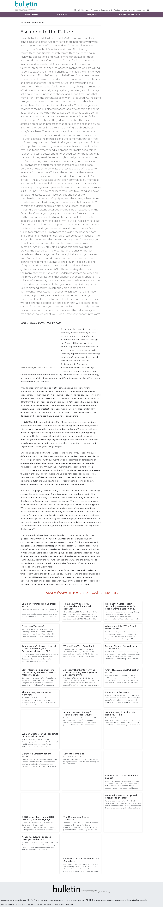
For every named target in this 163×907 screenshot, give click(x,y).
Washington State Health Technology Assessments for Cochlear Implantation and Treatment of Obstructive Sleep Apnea (122, 606)
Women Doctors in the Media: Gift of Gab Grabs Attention (40, 735)
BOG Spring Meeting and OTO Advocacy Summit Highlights (38, 818)
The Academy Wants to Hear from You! (37, 693)
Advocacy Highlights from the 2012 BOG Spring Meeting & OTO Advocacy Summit (80, 672)
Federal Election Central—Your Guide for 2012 (121, 647)
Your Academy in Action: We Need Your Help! (120, 713)
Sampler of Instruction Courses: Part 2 (39, 605)
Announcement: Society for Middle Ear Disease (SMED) (78, 713)
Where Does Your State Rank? (79, 646)
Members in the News (117, 692)
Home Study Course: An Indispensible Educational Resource (77, 606)
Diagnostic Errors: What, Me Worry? (37, 755)
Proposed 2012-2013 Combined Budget (121, 776)
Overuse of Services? (33, 626)
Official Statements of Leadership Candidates (81, 859)
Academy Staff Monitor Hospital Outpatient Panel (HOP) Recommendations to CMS (39, 648)
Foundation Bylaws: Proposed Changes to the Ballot (121, 796)
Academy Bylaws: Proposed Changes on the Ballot (36, 838)
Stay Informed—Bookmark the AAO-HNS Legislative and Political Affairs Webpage (39, 672)
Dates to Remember (74, 754)
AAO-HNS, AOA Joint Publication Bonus (122, 671)
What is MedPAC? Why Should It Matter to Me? (122, 627)
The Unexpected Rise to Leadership (76, 818)
